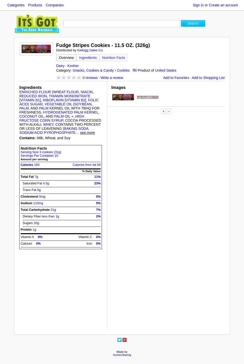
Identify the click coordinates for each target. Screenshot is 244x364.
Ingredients (88, 58)
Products (35, 5)
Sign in (198, 5)
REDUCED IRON (33, 96)
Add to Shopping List (208, 78)
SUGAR (36, 104)
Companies (55, 5)
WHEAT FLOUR (66, 92)
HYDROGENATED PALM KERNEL (70, 112)
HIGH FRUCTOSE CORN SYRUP (51, 118)
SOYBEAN (83, 104)
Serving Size (41, 152)
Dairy (60, 66)
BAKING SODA (76, 128)
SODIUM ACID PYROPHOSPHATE (47, 133)
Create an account (223, 5)
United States (165, 70)
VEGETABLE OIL (58, 104)
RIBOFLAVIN (53, 100)
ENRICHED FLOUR (35, 92)
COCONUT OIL (31, 116)
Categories (16, 5)
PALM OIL (62, 116)
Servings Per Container (39, 155)
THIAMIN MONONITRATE (69, 96)
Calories (30, 165)
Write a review (112, 78)
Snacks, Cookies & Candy (93, 70)
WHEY (48, 124)
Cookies (123, 70)
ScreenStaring (122, 354)
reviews (90, 78)
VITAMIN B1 (30, 100)
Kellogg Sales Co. (90, 50)
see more (87, 133)
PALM (24, 108)
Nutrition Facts (113, 58)
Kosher (73, 66)
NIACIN (87, 92)
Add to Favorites (176, 78)
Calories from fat (87, 165)
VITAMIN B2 (75, 100)
